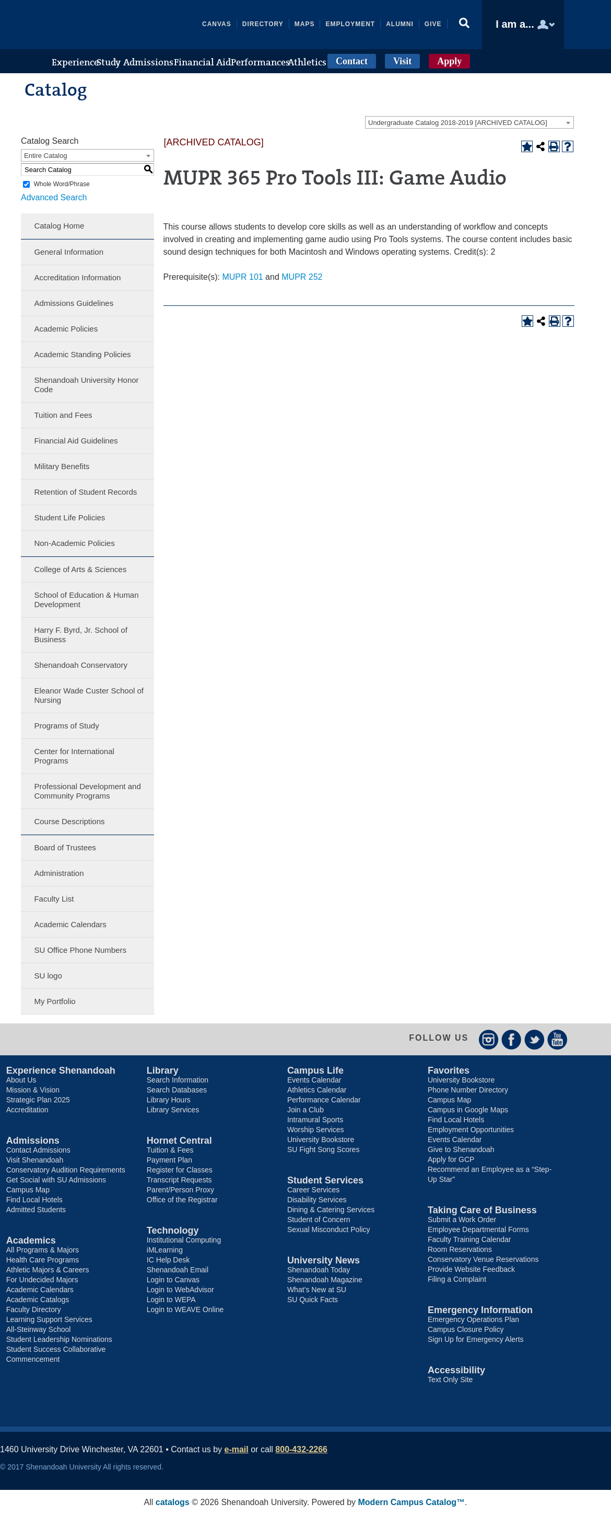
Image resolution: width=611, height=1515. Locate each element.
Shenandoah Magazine (324, 1279)
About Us (21, 1080)
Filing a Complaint (457, 1279)
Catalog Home (59, 225)
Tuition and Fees (63, 415)
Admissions (33, 1140)
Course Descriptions (69, 821)
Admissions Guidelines (73, 303)
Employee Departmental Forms (478, 1229)
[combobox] (469, 122)
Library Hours (169, 1100)
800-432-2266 (301, 1449)
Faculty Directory (33, 1309)
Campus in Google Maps (468, 1110)
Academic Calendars (70, 924)
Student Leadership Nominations (59, 1339)
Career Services (313, 1190)
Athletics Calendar (317, 1090)
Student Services (325, 1180)
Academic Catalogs (37, 1299)
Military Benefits (61, 466)
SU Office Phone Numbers (80, 950)
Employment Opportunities (471, 1129)
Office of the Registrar (182, 1199)
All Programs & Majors (42, 1250)
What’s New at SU (316, 1289)
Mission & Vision (33, 1090)
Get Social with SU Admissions (56, 1180)
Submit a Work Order (462, 1219)
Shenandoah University (124, 24)
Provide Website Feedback (471, 1269)
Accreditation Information (77, 277)
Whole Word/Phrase (61, 184)
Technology (173, 1230)
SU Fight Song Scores (323, 1149)
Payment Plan (169, 1160)
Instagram (488, 1039)
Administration (59, 873)
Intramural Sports (315, 1119)
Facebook (511, 1039)
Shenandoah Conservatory (80, 664)
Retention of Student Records (85, 491)
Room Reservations (460, 1249)
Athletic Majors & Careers (47, 1270)
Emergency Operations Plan (473, 1319)
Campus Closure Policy (466, 1329)
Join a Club (305, 1110)
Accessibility (456, 1370)
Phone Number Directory (468, 1090)
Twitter (534, 1039)
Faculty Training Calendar (469, 1239)
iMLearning (165, 1250)
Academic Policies (66, 328)
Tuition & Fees (170, 1150)
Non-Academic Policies (74, 543)
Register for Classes (180, 1170)
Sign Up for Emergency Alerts (476, 1339)
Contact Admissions (38, 1150)
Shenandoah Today (318, 1270)
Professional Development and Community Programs (87, 791)
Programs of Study (66, 725)
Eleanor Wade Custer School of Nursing (89, 695)
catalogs (173, 1502)
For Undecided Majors (42, 1279)
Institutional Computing (184, 1240)
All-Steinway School (38, 1329)
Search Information (177, 1080)
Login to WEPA (171, 1299)
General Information (68, 251)
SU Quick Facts (312, 1299)
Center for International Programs (74, 756)
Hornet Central (179, 1140)
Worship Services (315, 1129)
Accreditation (27, 1110)
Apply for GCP (451, 1159)
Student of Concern (318, 1219)
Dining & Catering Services (330, 1209)
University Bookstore (320, 1139)
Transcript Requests (179, 1180)
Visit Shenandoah (35, 1160)
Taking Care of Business (482, 1210)
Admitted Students (36, 1209)
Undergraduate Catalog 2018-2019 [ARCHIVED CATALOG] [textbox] (457, 123)
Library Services (173, 1110)
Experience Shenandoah (60, 1070)
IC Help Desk (168, 1260)
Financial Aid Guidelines (76, 440)
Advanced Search (54, 197)
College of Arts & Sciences (80, 569)
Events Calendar (314, 1080)
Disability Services (317, 1199)
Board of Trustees (65, 847)
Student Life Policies (69, 517)
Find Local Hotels (34, 1199)
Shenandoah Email (177, 1270)
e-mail (237, 1449)
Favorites (448, 1070)
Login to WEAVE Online (185, 1309)
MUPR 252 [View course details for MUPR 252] (301, 276)
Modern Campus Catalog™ (411, 1502)
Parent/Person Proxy (180, 1190)
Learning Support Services (49, 1319)
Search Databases (177, 1090)
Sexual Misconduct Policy (328, 1229)
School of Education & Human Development (86, 599)
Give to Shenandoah (461, 1149)
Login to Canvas (173, 1279)
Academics (31, 1240)
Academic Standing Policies (82, 354)
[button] (465, 24)
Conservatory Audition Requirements (65, 1170)
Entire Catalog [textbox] (45, 156)
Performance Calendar (324, 1100)
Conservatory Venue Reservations (483, 1259)
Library (163, 1070)
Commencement (33, 1359)
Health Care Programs (42, 1260)
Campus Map (28, 1190)
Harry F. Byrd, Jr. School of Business (80, 634)
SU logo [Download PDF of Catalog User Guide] (48, 975)
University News (323, 1260)
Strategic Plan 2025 (38, 1100)
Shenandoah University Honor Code (86, 384)
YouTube (557, 1039)
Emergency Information (480, 1310)
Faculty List (54, 898)
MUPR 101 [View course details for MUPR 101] (242, 276)
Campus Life (315, 1070)
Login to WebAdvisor (180, 1289)
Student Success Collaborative (56, 1349)
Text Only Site (450, 1379)
